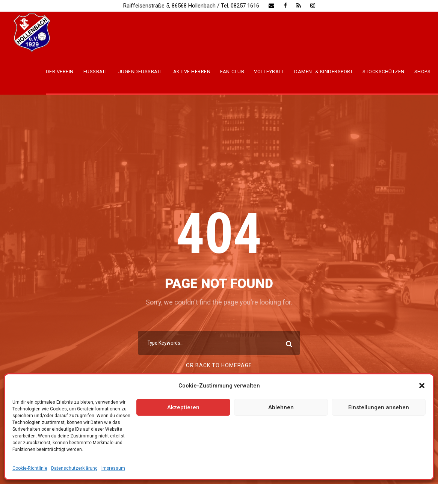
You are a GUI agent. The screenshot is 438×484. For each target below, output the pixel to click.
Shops (422, 71)
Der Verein (60, 71)
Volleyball (269, 71)
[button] (422, 385)
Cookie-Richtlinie (29, 468)
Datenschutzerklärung (74, 468)
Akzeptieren (183, 407)
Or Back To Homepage (219, 365)
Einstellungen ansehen (378, 407)
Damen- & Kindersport (323, 71)
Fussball (96, 71)
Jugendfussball (140, 71)
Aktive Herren (192, 71)
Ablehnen (281, 407)
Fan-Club (232, 71)
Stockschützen (383, 71)
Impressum (113, 468)
